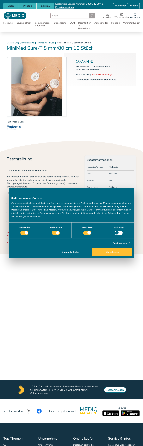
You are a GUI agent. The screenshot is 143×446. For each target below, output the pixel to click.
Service (45, 6)
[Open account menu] (107, 16)
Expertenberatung (64, 7)
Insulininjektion (23, 22)
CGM (72, 22)
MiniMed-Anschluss (45, 42)
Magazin (115, 22)
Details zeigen (120, 243)
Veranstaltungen (131, 22)
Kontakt (134, 5)
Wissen (27, 6)
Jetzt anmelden (115, 390)
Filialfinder (120, 5)
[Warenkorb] (135, 16)
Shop (11, 6)
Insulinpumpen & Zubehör (42, 24)
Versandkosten (103, 66)
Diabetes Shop (13, 42)
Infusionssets (59, 22)
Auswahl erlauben (71, 252)
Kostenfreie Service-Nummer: (79, 3)
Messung (8, 22)
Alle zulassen (112, 252)
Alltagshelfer (101, 22)
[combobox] (72, 15)
